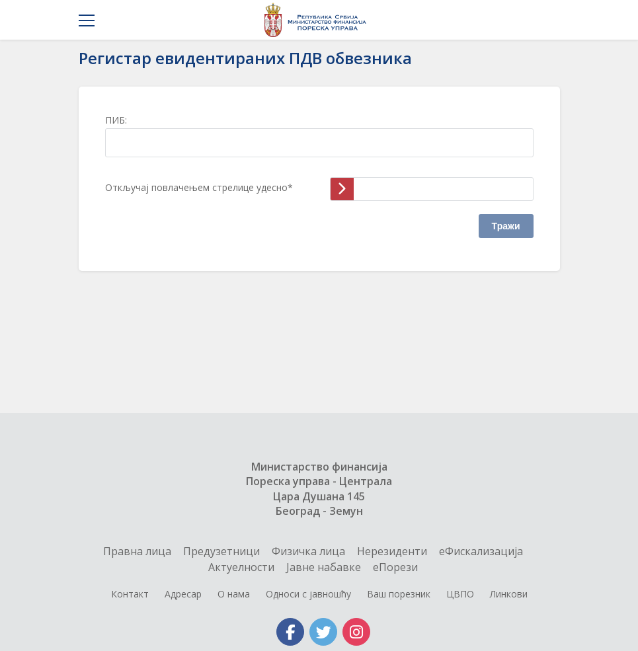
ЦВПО (460, 594)
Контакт (130, 594)
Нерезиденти (392, 551)
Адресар (183, 594)
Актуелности (241, 567)
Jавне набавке (323, 567)
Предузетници (221, 551)
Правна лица (137, 551)
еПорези (395, 567)
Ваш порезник (398, 594)
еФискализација (481, 551)
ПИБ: (116, 120)
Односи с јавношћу (308, 594)
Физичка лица (308, 551)
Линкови (509, 594)
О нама (234, 594)
